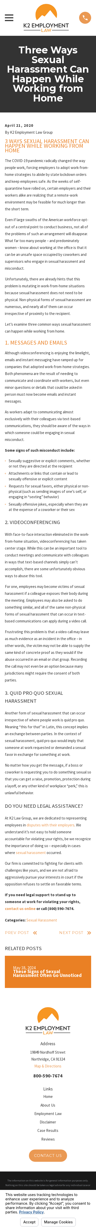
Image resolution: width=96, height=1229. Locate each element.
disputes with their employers (50, 825)
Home (48, 1096)
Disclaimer (48, 1122)
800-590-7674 (47, 1076)
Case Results (47, 1130)
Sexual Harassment (41, 920)
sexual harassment (31, 852)
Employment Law (48, 1113)
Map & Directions (47, 1066)
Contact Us (48, 1155)
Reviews (48, 1139)
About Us (47, 1105)
